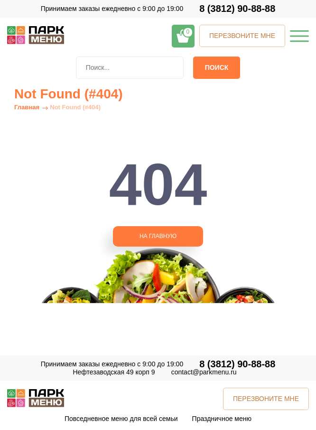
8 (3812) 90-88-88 (237, 9)
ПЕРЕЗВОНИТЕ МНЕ (242, 35)
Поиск (217, 67)
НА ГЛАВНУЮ (158, 236)
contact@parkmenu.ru (204, 372)
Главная (26, 107)
